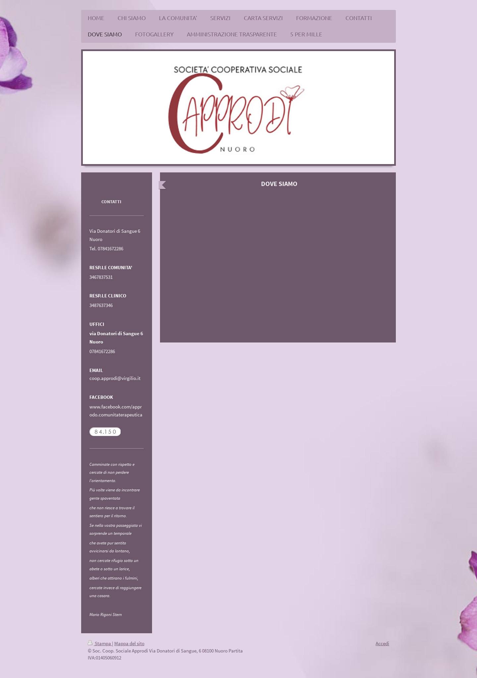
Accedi (382, 643)
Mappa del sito (129, 643)
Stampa (100, 643)
